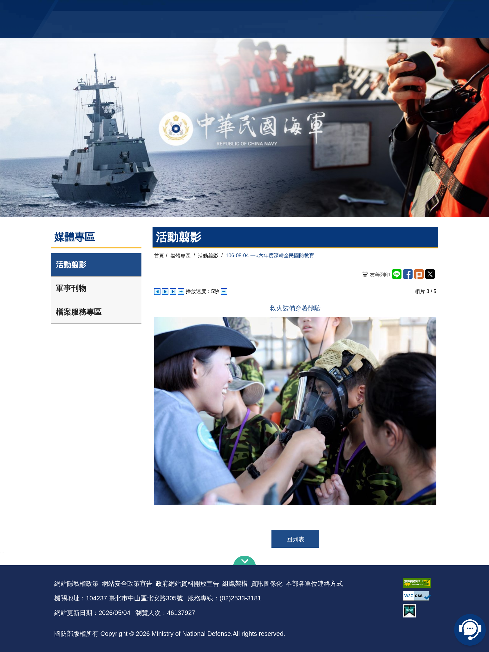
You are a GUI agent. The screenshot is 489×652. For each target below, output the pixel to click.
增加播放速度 (181, 291)
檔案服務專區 (78, 312)
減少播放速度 (224, 291)
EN (257, 8)
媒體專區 (180, 255)
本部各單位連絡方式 (314, 583)
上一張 (157, 291)
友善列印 (380, 275)
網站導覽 (242, 8)
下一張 (173, 291)
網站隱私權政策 (76, 583)
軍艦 (362, 8)
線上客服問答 (470, 630)
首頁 (159, 255)
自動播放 (165, 291)
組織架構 (235, 583)
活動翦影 (71, 264)
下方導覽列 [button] (244, 560)
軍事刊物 (71, 288)
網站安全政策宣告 (127, 583)
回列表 (295, 539)
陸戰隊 (398, 8)
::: (2, 553)
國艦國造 (379, 8)
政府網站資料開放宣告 (187, 583)
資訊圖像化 (267, 583)
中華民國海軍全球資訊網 (151, 8)
